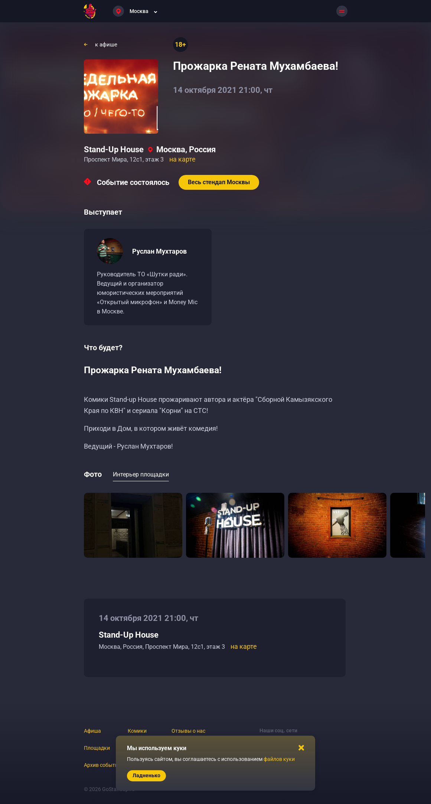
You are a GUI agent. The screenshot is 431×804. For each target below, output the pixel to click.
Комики (137, 731)
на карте (182, 159)
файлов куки (279, 759)
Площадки (97, 748)
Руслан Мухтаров (159, 251)
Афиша (92, 731)
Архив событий (102, 765)
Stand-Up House (114, 149)
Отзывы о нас (188, 731)
